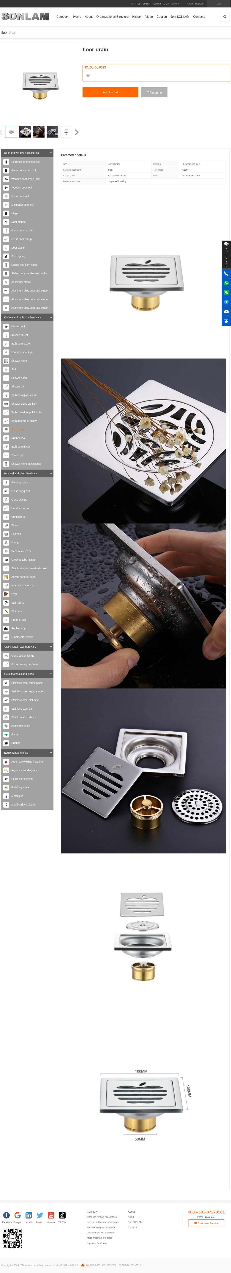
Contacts (132, 1227)
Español (176, 3)
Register (199, 3)
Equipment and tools (28, 752)
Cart (219, 3)
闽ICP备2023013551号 (130, 1265)
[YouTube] (52, 1218)
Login (190, 3)
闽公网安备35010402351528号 (99, 1265)
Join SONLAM (135, 1222)
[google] (19, 1218)
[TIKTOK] (63, 1218)
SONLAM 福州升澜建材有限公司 (25, 18)
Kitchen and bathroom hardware (28, 317)
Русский (157, 3)
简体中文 (135, 3)
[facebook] (7, 1218)
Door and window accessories (28, 152)
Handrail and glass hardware (28, 473)
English (146, 3)
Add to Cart (110, 92)
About (131, 1217)
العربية (166, 3)
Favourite (154, 92)
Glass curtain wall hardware (28, 646)
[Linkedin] (30, 1218)
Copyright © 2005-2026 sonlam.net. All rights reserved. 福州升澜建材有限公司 (40, 1265)
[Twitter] (41, 1218)
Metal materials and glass (28, 673)
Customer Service (206, 1223)
